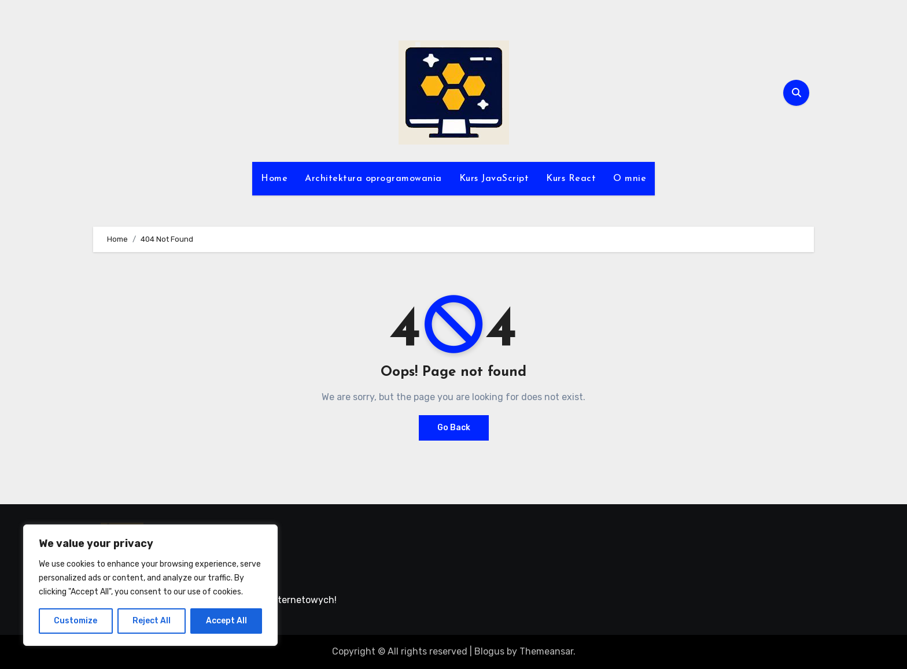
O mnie (629, 178)
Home (274, 178)
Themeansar (546, 651)
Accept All (226, 621)
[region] (150, 585)
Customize (75, 621)
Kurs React (571, 178)
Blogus (489, 651)
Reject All (151, 621)
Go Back (453, 428)
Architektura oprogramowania (373, 178)
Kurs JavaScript (494, 178)
